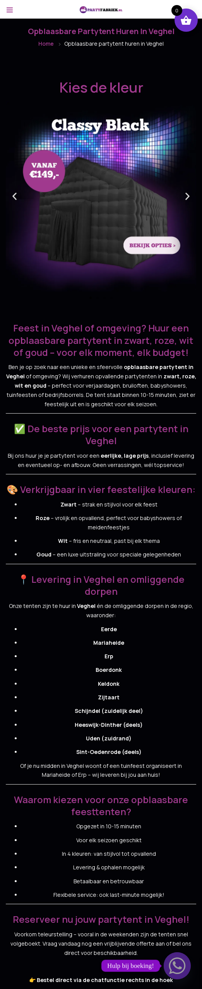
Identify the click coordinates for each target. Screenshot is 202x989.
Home (46, 43)
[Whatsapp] (177, 965)
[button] (14, 196)
